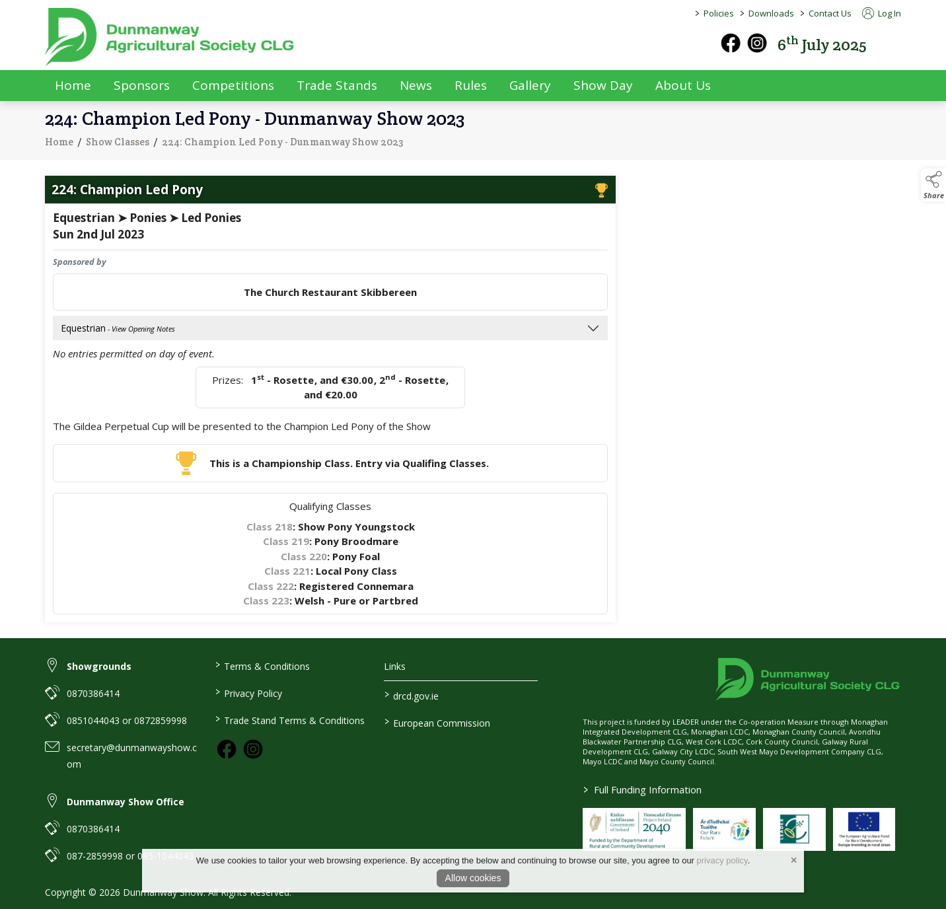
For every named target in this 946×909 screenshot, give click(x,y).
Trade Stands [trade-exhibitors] (337, 85)
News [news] (416, 85)
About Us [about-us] (683, 85)
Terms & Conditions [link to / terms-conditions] (262, 665)
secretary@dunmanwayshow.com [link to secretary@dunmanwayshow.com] (132, 755)
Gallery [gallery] (530, 85)
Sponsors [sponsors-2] (142, 85)
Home (73, 85)
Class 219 (286, 544)
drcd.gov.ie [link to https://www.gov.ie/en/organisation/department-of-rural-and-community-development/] (411, 695)
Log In (881, 13)
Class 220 (304, 558)
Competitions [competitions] (233, 85)
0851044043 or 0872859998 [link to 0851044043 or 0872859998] (127, 720)
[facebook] (731, 43)
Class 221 (287, 574)
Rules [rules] (471, 85)
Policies (719, 13)
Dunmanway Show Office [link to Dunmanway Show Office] (125, 801)
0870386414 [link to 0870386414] (93, 693)
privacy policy (722, 860)
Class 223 (266, 603)
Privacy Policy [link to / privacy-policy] (248, 692)
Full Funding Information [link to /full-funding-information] (642, 789)
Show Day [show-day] (603, 85)
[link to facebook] (226, 749)
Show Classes (117, 144)
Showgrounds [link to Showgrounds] (99, 666)
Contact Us (830, 13)
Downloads (771, 13)
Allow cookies (473, 878)
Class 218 (269, 529)
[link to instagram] (253, 749)
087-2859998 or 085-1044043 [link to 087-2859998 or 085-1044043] (130, 856)
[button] (892, 43)
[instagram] (757, 43)
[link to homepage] (170, 37)
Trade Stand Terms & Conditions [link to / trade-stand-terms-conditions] (289, 719)
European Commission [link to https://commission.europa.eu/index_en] (437, 722)
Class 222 (271, 588)
